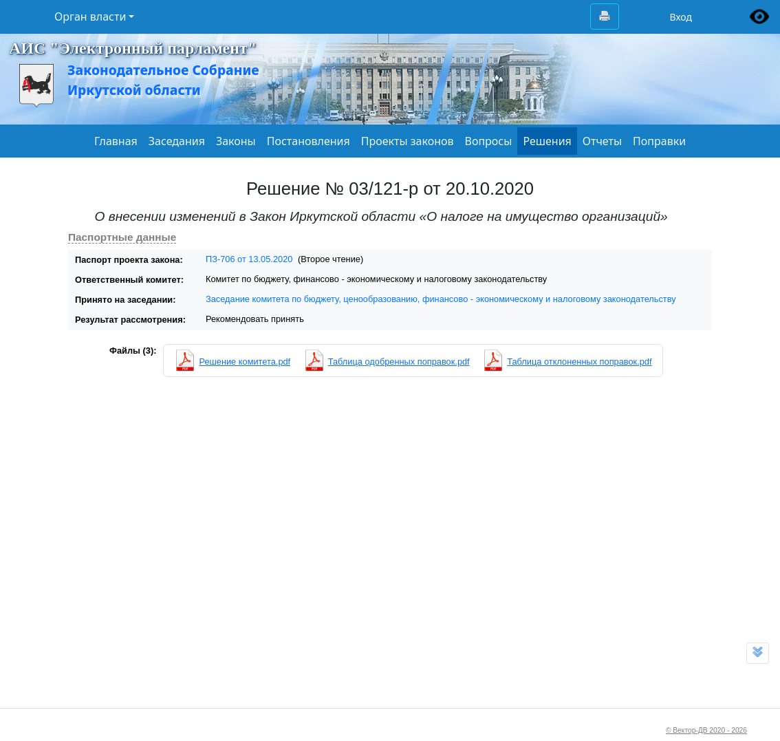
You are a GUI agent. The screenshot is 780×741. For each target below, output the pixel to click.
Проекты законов (407, 141)
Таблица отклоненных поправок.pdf (579, 361)
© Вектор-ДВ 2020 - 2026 (706, 730)
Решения (547, 141)
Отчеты (602, 141)
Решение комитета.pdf (244, 361)
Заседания (177, 141)
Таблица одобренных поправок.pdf (399, 361)
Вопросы (488, 141)
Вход (680, 16)
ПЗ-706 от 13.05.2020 (249, 259)
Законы (236, 141)
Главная (116, 141)
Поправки (659, 141)
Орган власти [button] (90, 16)
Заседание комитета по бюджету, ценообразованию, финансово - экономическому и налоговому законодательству (441, 299)
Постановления (308, 141)
